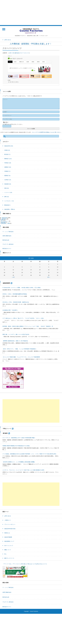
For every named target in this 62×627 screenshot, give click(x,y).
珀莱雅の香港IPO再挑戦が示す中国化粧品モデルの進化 (16, 445)
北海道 (7, 150)
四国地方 (7, 175)
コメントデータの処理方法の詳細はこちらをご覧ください (46, 132)
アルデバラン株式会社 (8, 244)
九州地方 (7, 179)
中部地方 (7, 162)
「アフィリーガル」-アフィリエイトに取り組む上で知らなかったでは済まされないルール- (25, 564)
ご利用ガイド (7, 520)
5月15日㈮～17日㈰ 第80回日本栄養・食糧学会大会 (16, 302)
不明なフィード (7, 428)
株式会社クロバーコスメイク (22, 53)
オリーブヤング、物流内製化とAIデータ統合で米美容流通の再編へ (19, 437)
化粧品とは (7, 532)
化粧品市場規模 (8, 537)
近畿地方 (7, 167)
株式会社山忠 (6, 240)
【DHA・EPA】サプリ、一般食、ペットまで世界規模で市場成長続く (20, 349)
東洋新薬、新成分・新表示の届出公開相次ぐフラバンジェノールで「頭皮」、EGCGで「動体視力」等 (28, 326)
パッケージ (8, 192)
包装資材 (7, 184)
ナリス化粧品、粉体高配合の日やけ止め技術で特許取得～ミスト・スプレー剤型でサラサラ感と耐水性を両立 (29, 454)
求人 (5, 554)
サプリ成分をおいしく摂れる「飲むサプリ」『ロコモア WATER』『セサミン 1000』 (24, 318)
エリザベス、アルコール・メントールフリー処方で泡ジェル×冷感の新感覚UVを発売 (23, 470)
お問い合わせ (7, 516)
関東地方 (8, 158)
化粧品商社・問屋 (9, 209)
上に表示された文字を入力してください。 (13, 124)
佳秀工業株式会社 (7, 235)
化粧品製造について (9, 541)
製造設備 (7, 205)
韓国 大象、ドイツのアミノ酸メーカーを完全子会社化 (16, 334)
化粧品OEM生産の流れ (10, 528)
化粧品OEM (8, 146)
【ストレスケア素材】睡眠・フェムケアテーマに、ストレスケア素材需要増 (21, 357)
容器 (6, 188)
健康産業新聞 (6, 283)
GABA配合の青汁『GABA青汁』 (10, 310)
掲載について (7, 549)
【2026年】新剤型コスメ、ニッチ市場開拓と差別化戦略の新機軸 (19, 462)
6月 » (48, 277)
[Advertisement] (31, 12)
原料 (6, 196)
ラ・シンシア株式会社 (8, 231)
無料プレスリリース (9, 558)
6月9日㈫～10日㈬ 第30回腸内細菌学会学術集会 (15, 294)
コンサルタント (9, 201)
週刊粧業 (5, 433)
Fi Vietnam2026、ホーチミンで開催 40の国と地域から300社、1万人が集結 (21, 287)
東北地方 (7, 154)
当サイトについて (8, 545)
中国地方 (7, 171)
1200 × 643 (11, 53)
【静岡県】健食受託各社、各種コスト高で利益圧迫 (15, 340)
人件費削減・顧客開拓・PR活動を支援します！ (31, 44)
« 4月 (13, 277)
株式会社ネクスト (7, 248)
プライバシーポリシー (9, 524)
